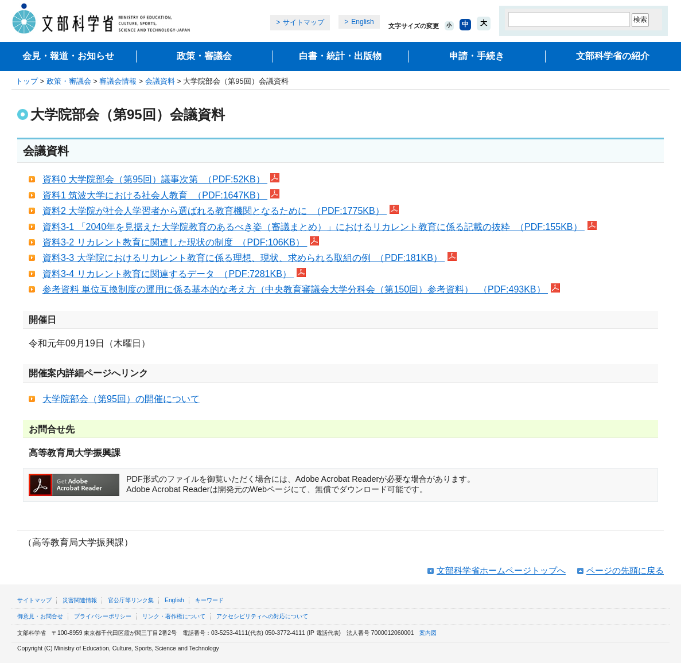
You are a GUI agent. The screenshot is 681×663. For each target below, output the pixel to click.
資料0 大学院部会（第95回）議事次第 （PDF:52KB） (154, 179)
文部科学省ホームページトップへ (501, 570)
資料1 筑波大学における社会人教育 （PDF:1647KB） (154, 195)
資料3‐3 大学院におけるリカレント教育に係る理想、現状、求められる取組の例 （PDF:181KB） (243, 258)
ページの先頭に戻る (625, 570)
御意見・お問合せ (40, 616)
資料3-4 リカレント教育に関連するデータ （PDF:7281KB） (168, 274)
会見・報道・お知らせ (68, 56)
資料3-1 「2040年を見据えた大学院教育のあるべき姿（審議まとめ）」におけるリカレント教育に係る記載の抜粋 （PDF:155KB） (313, 227)
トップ (26, 81)
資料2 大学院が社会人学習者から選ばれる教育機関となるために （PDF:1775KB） (214, 211)
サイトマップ (303, 22)
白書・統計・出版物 (340, 56)
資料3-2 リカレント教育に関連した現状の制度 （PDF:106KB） (174, 242)
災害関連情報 (80, 600)
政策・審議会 (204, 56)
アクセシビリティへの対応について (262, 616)
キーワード (209, 600)
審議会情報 (118, 81)
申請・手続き (476, 56)
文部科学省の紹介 (612, 56)
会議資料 (160, 81)
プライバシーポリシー (102, 616)
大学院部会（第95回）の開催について (121, 399)
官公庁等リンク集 (131, 600)
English (362, 22)
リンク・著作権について (173, 616)
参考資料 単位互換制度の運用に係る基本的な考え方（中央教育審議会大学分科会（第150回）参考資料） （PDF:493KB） (295, 289)
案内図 (428, 633)
